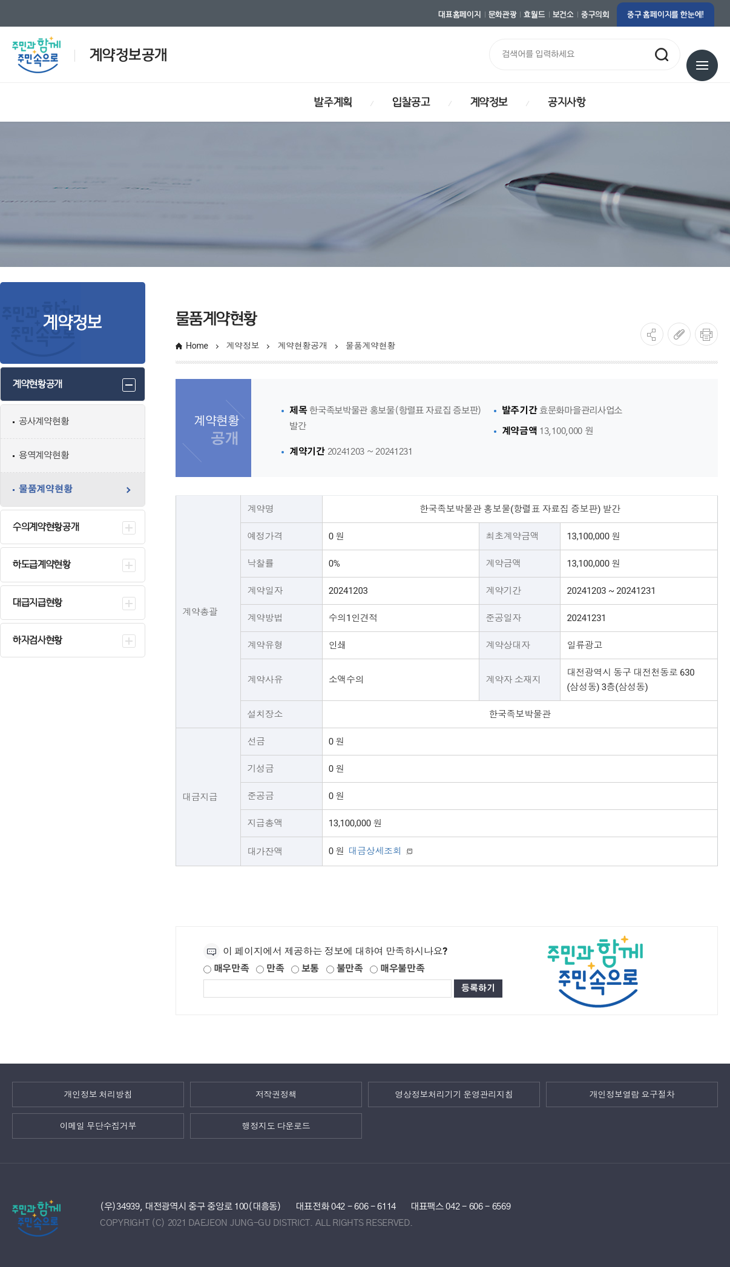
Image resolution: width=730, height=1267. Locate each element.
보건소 (563, 14)
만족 (270, 968)
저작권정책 (276, 1094)
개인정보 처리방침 (98, 1094)
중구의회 (595, 14)
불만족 (344, 968)
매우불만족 (397, 968)
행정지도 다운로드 (276, 1126)
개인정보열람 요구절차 (632, 1094)
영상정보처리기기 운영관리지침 (454, 1094)
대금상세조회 (381, 851)
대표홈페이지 (459, 14)
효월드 (534, 14)
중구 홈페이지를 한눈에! (665, 14)
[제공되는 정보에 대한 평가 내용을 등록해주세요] (327, 988)
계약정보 (243, 345)
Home (197, 345)
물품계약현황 (370, 345)
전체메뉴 (702, 65)
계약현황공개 (302, 345)
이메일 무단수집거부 (98, 1126)
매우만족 (226, 968)
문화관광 (502, 14)
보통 (305, 968)
